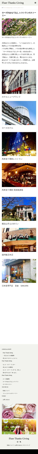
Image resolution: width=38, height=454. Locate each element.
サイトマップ (26, 445)
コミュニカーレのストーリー (10, 393)
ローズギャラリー (7, 384)
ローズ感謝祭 (6, 379)
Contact (4, 396)
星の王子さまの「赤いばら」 (10, 372)
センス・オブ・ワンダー (9, 364)
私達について (6, 390)
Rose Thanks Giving (7, 375)
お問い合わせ (6, 399)
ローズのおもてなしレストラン (11, 381)
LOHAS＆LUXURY (6, 349)
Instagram (17, 441)
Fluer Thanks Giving (7, 361)
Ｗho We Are (5, 387)
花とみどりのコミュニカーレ (10, 358)
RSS (20, 441)
